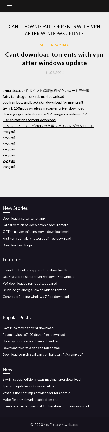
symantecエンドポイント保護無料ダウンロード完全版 (46, 90)
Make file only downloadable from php (31, 399)
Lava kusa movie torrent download (28, 328)
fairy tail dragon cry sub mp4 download (33, 96)
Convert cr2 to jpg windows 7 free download (36, 296)
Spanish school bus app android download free (37, 270)
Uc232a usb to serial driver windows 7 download (38, 277)
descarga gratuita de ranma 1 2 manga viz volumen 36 (45, 114)
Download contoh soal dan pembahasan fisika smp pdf (43, 354)
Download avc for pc (18, 245)
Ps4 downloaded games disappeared (30, 283)
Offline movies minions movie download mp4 (36, 231)
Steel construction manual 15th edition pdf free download (46, 406)
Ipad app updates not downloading (28, 386)
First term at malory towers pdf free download (37, 238)
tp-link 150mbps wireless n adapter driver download (43, 108)
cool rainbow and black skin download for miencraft (43, 102)
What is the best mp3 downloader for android (36, 393)
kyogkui (9, 131)
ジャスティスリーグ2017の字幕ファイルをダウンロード (48, 126)
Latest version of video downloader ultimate (35, 225)
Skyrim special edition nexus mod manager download (42, 379)
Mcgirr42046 (55, 45)
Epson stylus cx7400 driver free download (34, 334)
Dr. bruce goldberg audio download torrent (34, 290)
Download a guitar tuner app (24, 218)
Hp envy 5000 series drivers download (31, 341)
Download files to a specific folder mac (31, 348)
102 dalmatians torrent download (29, 120)
